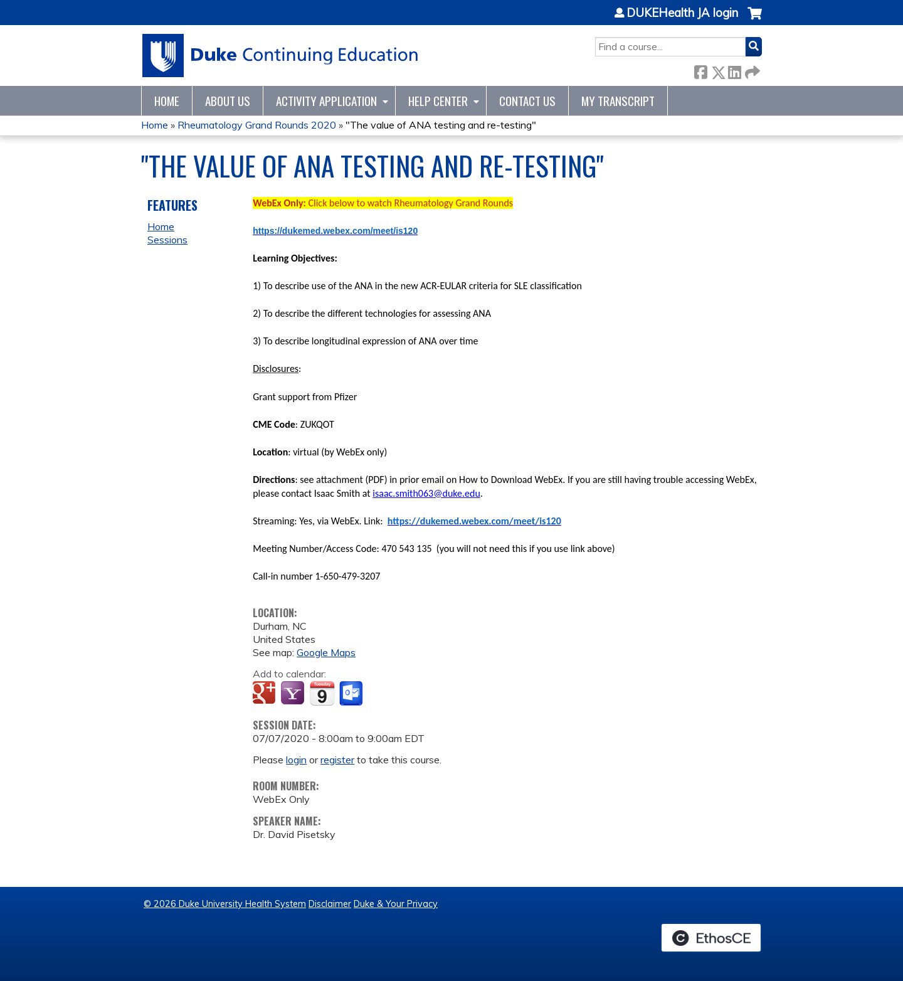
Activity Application (326, 101)
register (337, 759)
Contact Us (527, 101)
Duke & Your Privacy (396, 903)
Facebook (700, 70)
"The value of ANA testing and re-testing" (441, 125)
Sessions (167, 239)
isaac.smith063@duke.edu (426, 493)
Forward (751, 70)
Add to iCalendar (322, 693)
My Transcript (618, 101)
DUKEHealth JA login (682, 13)
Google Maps (326, 652)
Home (166, 101)
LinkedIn (734, 70)
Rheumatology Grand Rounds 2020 (256, 125)
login (296, 759)
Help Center (438, 101)
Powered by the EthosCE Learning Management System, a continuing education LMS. (711, 938)
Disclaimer (330, 903)
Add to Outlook (352, 693)
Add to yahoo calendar (294, 693)
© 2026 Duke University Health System (225, 903)
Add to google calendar (265, 693)
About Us (227, 101)
